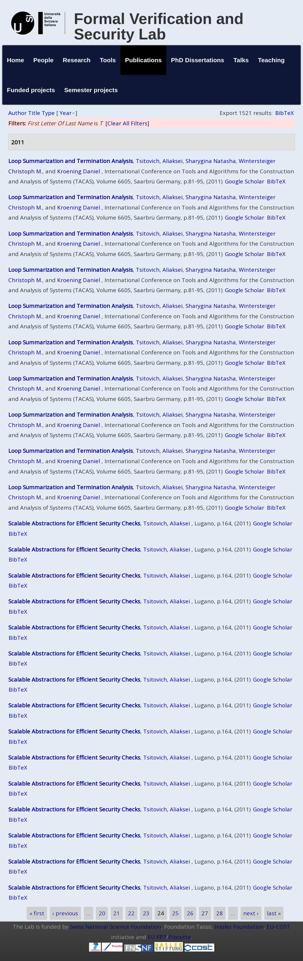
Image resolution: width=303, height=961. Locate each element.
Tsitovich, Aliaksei (159, 160)
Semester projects (91, 90)
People (43, 60)
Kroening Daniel (78, 171)
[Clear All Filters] (127, 123)
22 (131, 913)
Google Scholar (244, 181)
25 (175, 913)
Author (17, 112)
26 (190, 913)
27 (205, 913)
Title (34, 112)
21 (116, 913)
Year (66, 112)
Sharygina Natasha (211, 160)
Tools (108, 60)
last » (274, 913)
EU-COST (278, 926)
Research (77, 60)
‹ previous (65, 913)
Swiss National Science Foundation (115, 926)
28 (219, 913)
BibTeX (284, 112)
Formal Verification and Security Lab (159, 26)
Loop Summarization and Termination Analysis (70, 160)
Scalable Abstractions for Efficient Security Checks (74, 523)
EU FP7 (157, 937)
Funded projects (31, 90)
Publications (143, 60)
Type (48, 112)
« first (37, 913)
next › (251, 913)
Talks (241, 60)
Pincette (179, 937)
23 (146, 913)
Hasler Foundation (239, 926)
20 (102, 913)
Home (15, 60)
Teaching (271, 60)
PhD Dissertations (197, 60)
